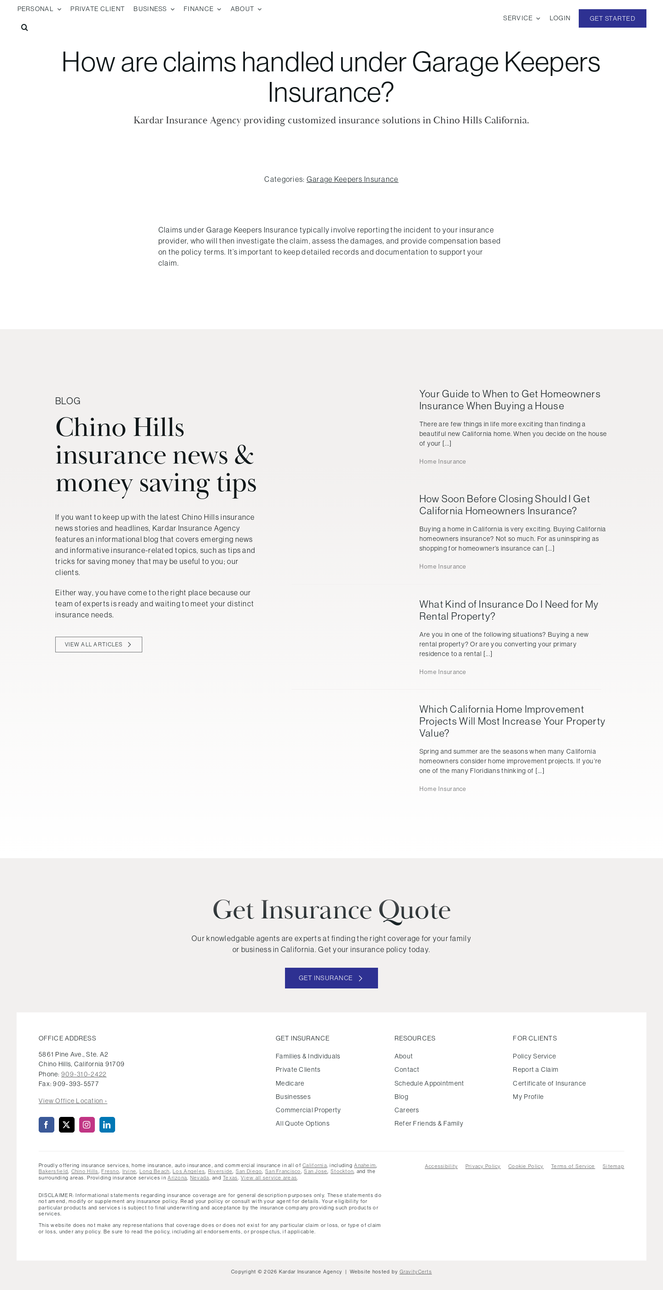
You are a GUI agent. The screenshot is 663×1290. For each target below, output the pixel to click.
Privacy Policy (483, 1166)
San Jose (315, 1171)
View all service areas (269, 1177)
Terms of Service (573, 1166)
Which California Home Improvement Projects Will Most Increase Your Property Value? (512, 721)
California (314, 1165)
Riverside (220, 1171)
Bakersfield (53, 1171)
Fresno (110, 1171)
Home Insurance (443, 461)
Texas (230, 1177)
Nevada (199, 1177)
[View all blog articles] (98, 644)
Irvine (129, 1171)
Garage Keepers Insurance (353, 179)
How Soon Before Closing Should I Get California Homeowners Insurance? (504, 505)
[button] (24, 27)
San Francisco (283, 1171)
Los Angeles (189, 1171)
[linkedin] (107, 1125)
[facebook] (46, 1125)
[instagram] (87, 1125)
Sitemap (613, 1166)
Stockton (342, 1171)
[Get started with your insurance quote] (331, 978)
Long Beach (155, 1171)
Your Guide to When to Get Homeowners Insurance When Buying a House (510, 400)
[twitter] (67, 1125)
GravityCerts (416, 1271)
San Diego (249, 1171)
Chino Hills (85, 1171)
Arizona (177, 1177)
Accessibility (441, 1166)
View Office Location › (73, 1100)
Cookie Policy (526, 1166)
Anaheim (365, 1165)
